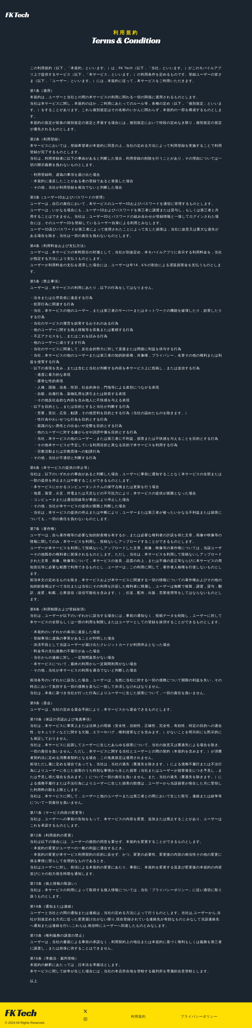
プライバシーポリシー (199, 1016)
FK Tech (17, 14)
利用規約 (138, 1016)
